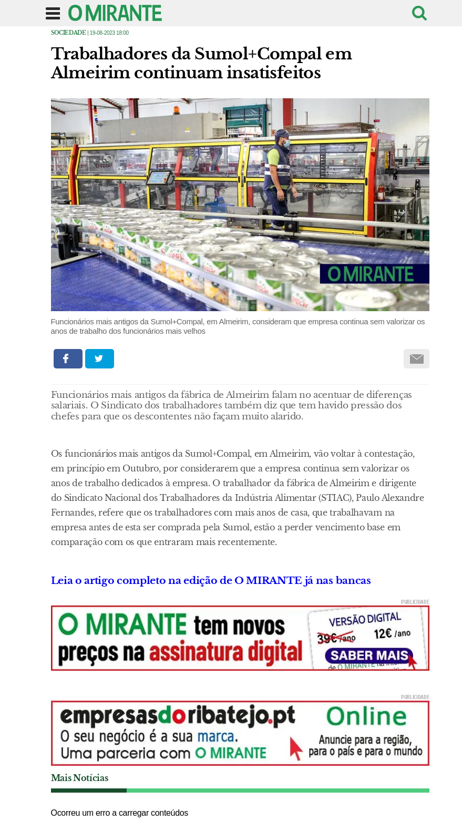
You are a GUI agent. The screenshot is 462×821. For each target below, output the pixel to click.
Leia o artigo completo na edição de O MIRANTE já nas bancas (211, 580)
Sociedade (68, 32)
